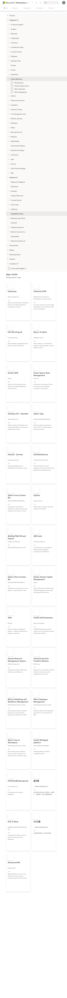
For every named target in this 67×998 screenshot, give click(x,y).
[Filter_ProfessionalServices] (9, 227)
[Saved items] (36, 2)
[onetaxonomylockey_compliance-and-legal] (9, 47)
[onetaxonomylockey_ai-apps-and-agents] (9, 24)
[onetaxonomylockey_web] (9, 173)
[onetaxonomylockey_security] (9, 164)
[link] (18, 301)
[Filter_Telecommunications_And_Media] (9, 241)
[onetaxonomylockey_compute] (9, 100)
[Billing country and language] (51, 2)
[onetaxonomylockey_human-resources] (9, 79)
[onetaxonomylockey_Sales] (9, 159)
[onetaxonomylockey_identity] (9, 96)
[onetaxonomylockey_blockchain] (9, 33)
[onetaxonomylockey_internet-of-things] (9, 109)
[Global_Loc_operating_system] (7, 254)
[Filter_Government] (9, 204)
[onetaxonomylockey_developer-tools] (9, 61)
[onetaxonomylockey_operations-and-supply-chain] (9, 150)
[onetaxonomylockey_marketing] (9, 123)
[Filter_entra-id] (9, 132)
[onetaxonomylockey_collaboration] (9, 38)
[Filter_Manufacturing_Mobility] (9, 218)
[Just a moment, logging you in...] (64, 2)
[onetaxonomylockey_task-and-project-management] (9, 168)
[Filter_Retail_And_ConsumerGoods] (9, 232)
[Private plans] (40, 2)
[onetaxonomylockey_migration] (9, 136)
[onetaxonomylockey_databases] (9, 56)
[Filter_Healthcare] (9, 209)
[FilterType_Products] (7, 15)
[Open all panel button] (5, 8)
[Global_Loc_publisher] (7, 259)
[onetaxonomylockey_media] (9, 127)
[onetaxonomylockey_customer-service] (9, 52)
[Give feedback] (28, 2)
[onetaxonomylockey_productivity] (9, 155)
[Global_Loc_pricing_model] (7, 245)
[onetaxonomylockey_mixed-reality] (9, 141)
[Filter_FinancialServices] (9, 200)
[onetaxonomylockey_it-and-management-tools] (9, 114)
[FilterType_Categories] (7, 20)
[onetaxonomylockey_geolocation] (9, 74)
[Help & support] (32, 2)
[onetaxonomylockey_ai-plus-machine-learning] (9, 118)
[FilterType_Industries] (7, 177)
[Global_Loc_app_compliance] (7, 263)
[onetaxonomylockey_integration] (9, 105)
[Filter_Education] (9, 191)
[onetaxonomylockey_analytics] (9, 29)
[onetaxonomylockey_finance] (9, 70)
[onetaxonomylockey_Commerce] (9, 42)
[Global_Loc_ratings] (7, 250)
